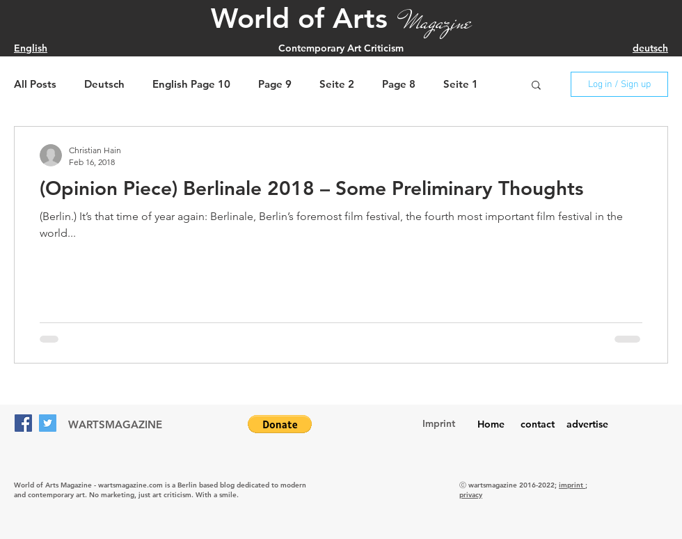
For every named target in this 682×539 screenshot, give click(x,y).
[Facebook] (23, 423)
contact (538, 424)
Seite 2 (336, 84)
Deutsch (104, 84)
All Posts (35, 84)
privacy (470, 494)
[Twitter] (47, 423)
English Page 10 (191, 84)
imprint (572, 485)
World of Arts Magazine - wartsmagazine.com (88, 485)
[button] (536, 86)
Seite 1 (460, 84)
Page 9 (275, 84)
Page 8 (398, 84)
